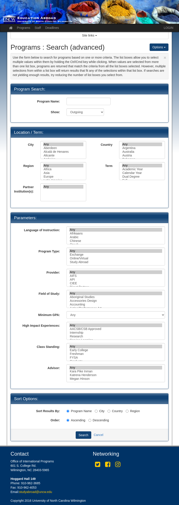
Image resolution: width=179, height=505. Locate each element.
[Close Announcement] (165, 57)
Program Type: (49, 251)
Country (107, 144)
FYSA (115, 357)
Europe (63, 177)
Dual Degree (142, 177)
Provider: (53, 272)
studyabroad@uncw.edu (35, 492)
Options (159, 47)
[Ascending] (67, 420)
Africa (63, 169)
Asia (63, 173)
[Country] (108, 411)
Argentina (142, 148)
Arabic (115, 237)
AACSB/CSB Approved (115, 329)
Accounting (115, 304)
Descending (98, 420)
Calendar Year (142, 173)
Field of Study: (49, 293)
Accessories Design (115, 301)
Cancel (98, 435)
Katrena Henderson (115, 375)
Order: (55, 420)
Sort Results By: (48, 411)
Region (28, 166)
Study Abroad (115, 262)
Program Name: (48, 101)
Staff (38, 28)
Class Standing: (48, 347)
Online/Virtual (115, 258)
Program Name (79, 411)
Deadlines (52, 28)
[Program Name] (67, 411)
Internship (115, 333)
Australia (142, 152)
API (115, 279)
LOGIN (168, 28)
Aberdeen (63, 148)
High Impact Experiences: (41, 325)
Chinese (115, 241)
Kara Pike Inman (115, 371)
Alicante (63, 155)
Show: (55, 112)
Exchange (115, 255)
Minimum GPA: (49, 315)
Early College (115, 350)
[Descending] (89, 420)
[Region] (127, 411)
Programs (23, 28)
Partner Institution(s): (24, 189)
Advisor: (54, 368)
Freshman (115, 354)
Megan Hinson (115, 379)
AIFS (115, 276)
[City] (96, 411)
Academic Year (142, 169)
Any (63, 144)
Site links (89, 35)
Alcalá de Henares (63, 152)
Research (115, 336)
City (31, 144)
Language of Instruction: (42, 230)
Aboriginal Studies (115, 297)
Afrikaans (115, 233)
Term (108, 166)
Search (83, 435)
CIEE (115, 283)
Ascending (75, 420)
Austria (142, 155)
